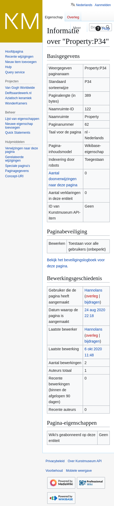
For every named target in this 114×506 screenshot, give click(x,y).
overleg (92, 296)
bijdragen (92, 302)
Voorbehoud (54, 471)
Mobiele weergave (79, 471)
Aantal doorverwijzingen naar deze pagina (63, 179)
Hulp (102, 28)
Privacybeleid (55, 461)
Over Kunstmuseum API (85, 461)
